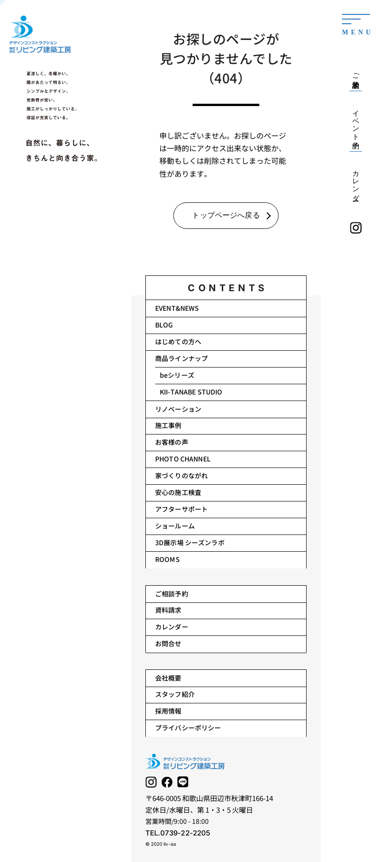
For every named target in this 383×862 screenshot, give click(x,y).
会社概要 (168, 677)
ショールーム (175, 525)
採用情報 (168, 710)
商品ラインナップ (181, 358)
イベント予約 (356, 121)
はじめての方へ (178, 341)
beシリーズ (177, 375)
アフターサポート (181, 509)
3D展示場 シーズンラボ (190, 542)
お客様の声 (171, 442)
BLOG (164, 324)
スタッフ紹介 (175, 694)
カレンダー (171, 626)
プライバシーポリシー (188, 727)
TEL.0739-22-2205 (177, 833)
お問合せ (168, 643)
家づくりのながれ (181, 475)
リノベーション (178, 409)
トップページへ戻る (226, 215)
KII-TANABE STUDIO (191, 391)
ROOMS (167, 559)
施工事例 (168, 425)
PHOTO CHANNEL (183, 458)
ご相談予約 (171, 593)
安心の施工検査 (178, 492)
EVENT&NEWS (177, 308)
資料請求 (168, 610)
